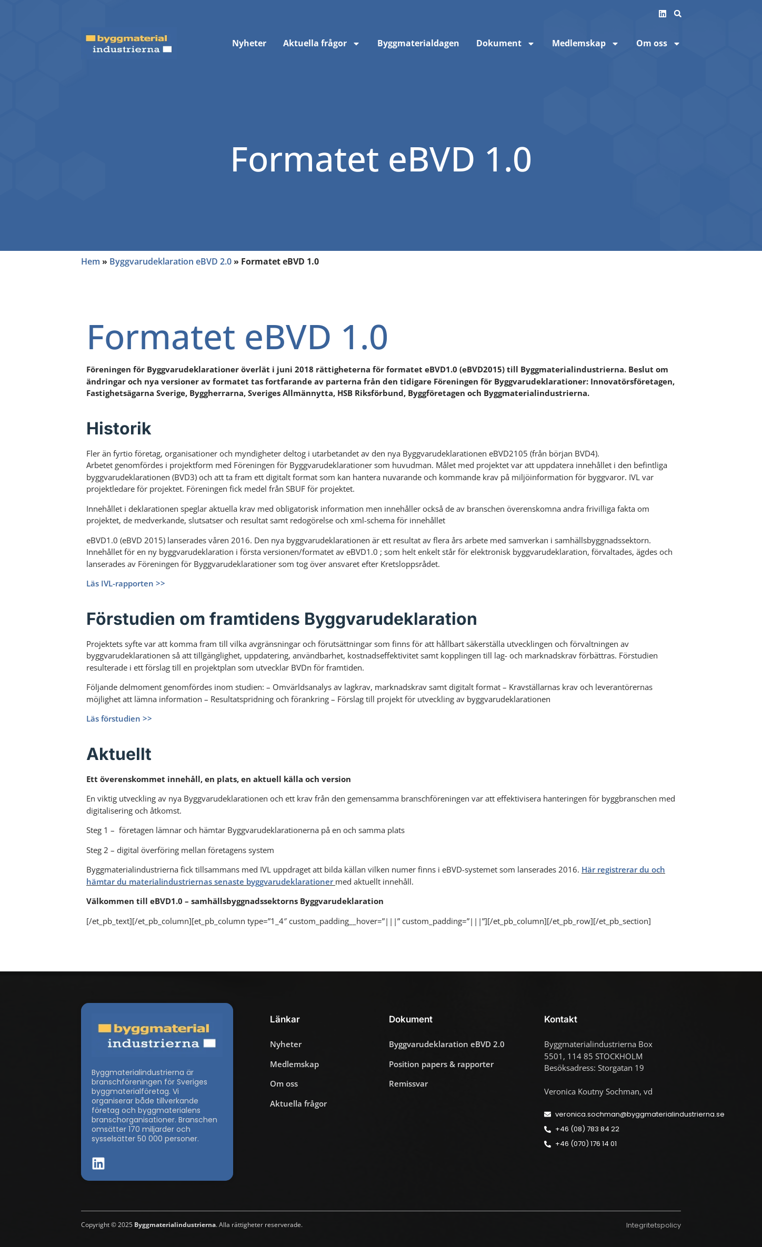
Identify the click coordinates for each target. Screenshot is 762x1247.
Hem (90, 261)
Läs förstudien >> (119, 718)
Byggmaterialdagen (418, 43)
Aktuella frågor (321, 43)
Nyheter (249, 43)
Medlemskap (585, 43)
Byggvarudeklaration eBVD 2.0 (170, 261)
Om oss (658, 43)
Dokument (505, 43)
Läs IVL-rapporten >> (125, 583)
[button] (677, 13)
